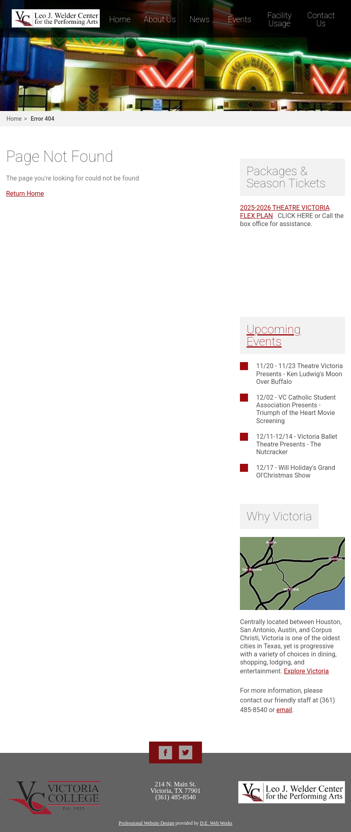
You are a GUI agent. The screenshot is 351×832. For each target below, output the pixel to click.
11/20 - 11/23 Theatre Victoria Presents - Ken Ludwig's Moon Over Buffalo (299, 373)
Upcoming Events (273, 335)
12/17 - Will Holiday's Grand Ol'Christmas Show (295, 471)
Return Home (25, 193)
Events (239, 19)
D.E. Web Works (216, 823)
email (284, 710)
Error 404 (43, 118)
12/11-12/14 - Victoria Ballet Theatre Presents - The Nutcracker (296, 444)
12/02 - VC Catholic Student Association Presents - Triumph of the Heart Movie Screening (296, 409)
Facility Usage (279, 19)
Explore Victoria (306, 671)
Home (119, 19)
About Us (160, 19)
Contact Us (320, 19)
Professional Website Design (146, 823)
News (200, 19)
